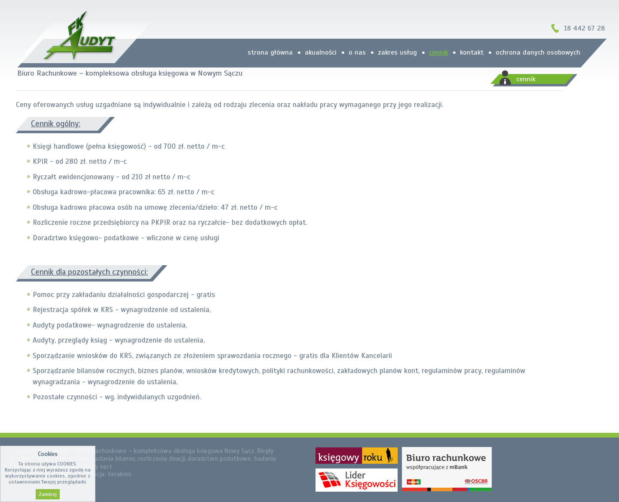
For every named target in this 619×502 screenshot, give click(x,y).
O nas (357, 52)
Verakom (119, 474)
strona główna (270, 52)
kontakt (472, 52)
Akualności (321, 52)
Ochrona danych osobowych (538, 52)
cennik (438, 52)
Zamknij (48, 494)
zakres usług (397, 52)
